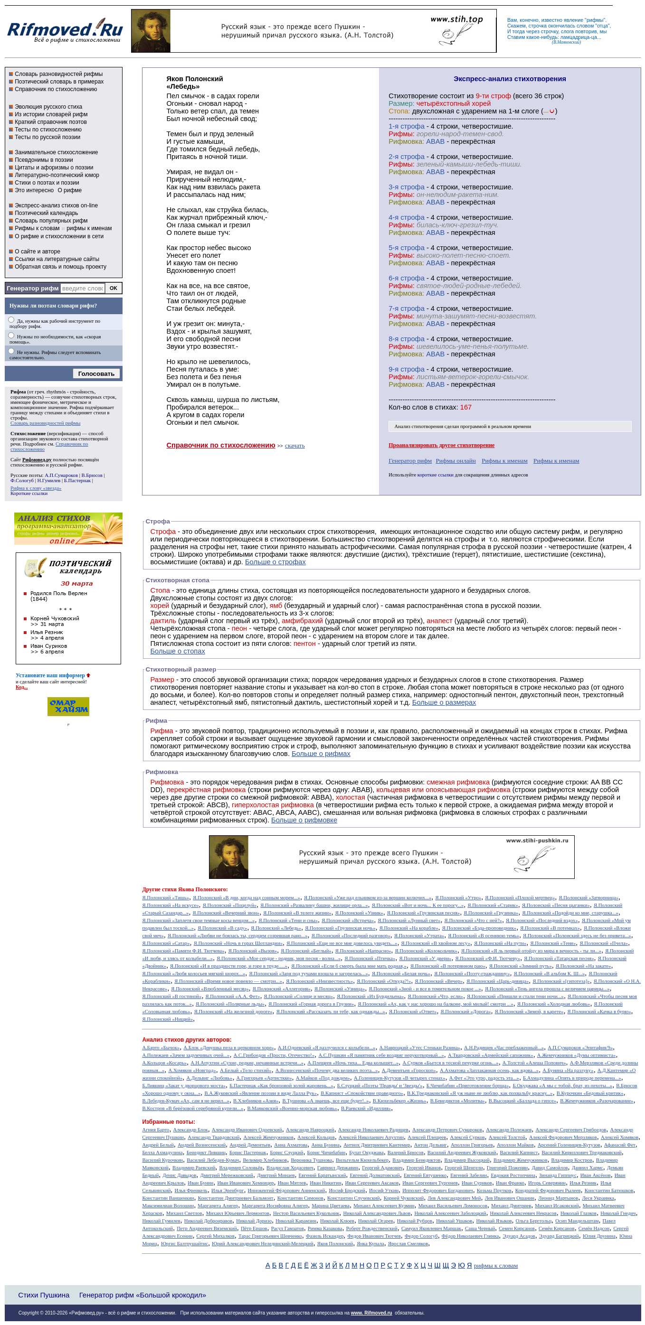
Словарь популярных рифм (51, 220)
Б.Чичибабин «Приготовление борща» (468, 1085)
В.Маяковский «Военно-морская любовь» (292, 1108)
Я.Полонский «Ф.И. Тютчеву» (488, 958)
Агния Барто (155, 1129)
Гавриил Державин (337, 1167)
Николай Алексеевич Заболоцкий (450, 1213)
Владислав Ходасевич (289, 1167)
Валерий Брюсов (406, 1152)
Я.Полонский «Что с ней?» (473, 920)
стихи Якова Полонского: (195, 889)
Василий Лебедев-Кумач (213, 1160)
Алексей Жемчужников (269, 1137)
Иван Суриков (477, 1182)
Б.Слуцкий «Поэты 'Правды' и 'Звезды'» (380, 1085)
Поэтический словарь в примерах (59, 81)
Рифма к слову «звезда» (35, 488)
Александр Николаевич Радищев (373, 1129)
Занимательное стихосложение (56, 152)
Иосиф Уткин (383, 1190)
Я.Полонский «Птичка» (369, 958)
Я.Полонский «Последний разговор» (351, 935)
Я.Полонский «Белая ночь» (401, 973)
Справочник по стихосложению (56, 89)
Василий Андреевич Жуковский (461, 1152)
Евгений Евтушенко (425, 1175)
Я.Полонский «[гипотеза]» (561, 981)
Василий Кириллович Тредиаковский (581, 1152)
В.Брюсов (91, 475)
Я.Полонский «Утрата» (419, 935)
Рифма (18, 391)
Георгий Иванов (424, 1167)
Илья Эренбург (227, 1190)
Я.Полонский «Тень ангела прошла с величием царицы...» (547, 988)
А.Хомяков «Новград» (192, 1070)
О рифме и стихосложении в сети (59, 236)
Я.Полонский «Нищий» (167, 1019)
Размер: (401, 103)
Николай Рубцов (414, 1220)
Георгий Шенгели (464, 1167)
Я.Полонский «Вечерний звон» (226, 912)
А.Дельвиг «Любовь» (209, 1078)
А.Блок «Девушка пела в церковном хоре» (228, 1047)
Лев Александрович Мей (454, 1198)
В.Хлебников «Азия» (255, 1100)
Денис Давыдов (179, 1175)
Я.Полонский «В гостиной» (171, 996)
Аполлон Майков (515, 1145)
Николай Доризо (254, 1220)
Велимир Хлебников (265, 1160)
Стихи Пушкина (43, 1295)
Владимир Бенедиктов (416, 1160)
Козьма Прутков (494, 1190)
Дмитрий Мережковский (226, 1175)
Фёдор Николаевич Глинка (470, 1236)
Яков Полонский (335, 1243)
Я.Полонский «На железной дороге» (233, 1011)
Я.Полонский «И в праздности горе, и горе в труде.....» (228, 966)
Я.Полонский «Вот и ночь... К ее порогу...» (418, 905)
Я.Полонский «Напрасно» (363, 950)
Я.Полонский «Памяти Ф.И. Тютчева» (183, 950)
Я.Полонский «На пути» (500, 943)
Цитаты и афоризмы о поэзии (54, 167)
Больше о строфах (275, 562)
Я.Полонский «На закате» (583, 966)
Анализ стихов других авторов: (186, 1039)
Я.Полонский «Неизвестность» (319, 981)
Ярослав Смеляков (408, 1243)
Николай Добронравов (208, 1220)
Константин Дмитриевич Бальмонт (236, 1198)
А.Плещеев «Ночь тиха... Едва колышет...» (352, 1062)
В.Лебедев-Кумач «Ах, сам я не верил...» (185, 1100)
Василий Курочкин (162, 1160)
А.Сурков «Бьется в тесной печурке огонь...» (450, 1062)
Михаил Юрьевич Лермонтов (237, 1213)
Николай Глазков (578, 1213)
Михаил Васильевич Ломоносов (452, 1205)
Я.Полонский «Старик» (492, 905)
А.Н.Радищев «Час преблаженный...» (504, 1047)
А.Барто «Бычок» (161, 1047)
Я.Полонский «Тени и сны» (288, 920)
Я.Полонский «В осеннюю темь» (483, 935)
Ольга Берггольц (533, 1220)
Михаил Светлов (184, 1213)
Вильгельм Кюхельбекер (362, 1160)
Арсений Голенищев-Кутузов (569, 1145)
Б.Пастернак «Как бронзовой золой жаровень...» (281, 1085)
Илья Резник (583, 1182)
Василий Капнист (519, 1152)
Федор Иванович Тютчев (373, 1236)
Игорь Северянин (547, 1182)
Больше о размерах (444, 702)
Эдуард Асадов (519, 1236)
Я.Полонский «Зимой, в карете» (529, 1011)
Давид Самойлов (549, 1167)
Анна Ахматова (290, 1145)
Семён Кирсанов (557, 1228)
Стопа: (399, 111)
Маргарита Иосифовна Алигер (275, 1205)
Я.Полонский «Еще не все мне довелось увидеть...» (341, 943)
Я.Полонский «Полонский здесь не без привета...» (577, 935)
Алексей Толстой (507, 1137)
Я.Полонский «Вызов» (252, 950)
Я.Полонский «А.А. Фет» (233, 996)
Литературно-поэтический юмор (57, 175)
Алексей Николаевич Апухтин (371, 1137)
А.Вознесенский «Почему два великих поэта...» (326, 1070)
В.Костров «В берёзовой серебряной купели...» (192, 1108)
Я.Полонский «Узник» (359, 912)
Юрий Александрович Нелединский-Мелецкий (262, 1243)
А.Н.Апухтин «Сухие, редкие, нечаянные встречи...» (247, 1062)
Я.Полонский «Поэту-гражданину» (472, 973)
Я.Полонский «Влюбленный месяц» (209, 988)
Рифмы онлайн (456, 460)
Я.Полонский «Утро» (459, 897)
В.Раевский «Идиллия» (366, 1108)
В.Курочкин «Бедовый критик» (590, 1093)
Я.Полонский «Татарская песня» (559, 958)
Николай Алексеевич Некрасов (523, 1213)
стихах (445, 407)
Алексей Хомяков (619, 1137)
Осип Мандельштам (576, 1220)
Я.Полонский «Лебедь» (276, 928)
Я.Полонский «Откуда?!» (384, 981)
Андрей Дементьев (249, 1145)
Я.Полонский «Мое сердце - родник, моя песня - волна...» (279, 958)
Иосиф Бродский (347, 1190)
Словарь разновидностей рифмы (59, 74)
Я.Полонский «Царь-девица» (497, 981)
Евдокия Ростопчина (513, 1175)
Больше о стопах (177, 651)
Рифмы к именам (505, 460)
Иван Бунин (200, 1182)
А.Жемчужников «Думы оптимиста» (576, 1055)
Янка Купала (370, 1243)
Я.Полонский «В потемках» (550, 928)
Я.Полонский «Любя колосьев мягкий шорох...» (193, 973)
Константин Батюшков (609, 1190)
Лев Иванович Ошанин (509, 1198)
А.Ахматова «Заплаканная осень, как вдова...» (489, 1070)
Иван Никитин (325, 1182)
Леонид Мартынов (558, 1198)
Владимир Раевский (193, 1167)
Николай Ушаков (454, 1220)
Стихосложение (28, 433)
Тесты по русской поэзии (47, 137)
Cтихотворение (413, 96)
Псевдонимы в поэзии (44, 160)
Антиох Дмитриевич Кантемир (376, 1145)
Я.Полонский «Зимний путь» (520, 966)
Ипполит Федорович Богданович (437, 1190)
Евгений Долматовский (375, 1175)
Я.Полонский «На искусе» (170, 905)
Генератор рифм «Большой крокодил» (142, 1295)
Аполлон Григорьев (472, 1145)
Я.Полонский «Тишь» (165, 897)
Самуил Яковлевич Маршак (431, 1228)
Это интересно (34, 190)
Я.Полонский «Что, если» (435, 996)
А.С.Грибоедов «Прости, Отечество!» (274, 1055)
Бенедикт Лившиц (206, 1152)
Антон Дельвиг (430, 1145)
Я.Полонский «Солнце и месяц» (298, 996)
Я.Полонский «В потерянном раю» (447, 966)
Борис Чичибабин (326, 1152)
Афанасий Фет (620, 1145)
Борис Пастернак (247, 1152)
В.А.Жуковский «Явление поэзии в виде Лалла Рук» (260, 1093)
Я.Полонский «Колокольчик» (426, 950)
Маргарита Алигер (218, 1205)
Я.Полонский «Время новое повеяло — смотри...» (228, 981)
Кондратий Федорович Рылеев (548, 1190)
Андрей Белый (157, 1145)
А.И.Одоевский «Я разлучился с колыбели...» (327, 1047)
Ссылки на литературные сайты (57, 259)
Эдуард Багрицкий (559, 1236)
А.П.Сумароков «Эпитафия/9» (580, 1047)
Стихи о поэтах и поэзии (47, 182)
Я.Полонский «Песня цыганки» (556, 905)
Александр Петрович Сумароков (447, 1129)
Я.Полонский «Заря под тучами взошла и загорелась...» (308, 973)
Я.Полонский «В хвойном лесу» (435, 943)
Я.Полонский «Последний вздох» (542, 920)
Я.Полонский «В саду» (222, 928)
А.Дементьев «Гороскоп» (409, 1070)
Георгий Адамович (382, 1167)
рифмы (595, 20)
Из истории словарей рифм (51, 114)
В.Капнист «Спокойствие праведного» (362, 1093)
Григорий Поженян (507, 1167)
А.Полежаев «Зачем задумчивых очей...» (185, 1055)
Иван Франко (510, 1182)
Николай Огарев (375, 1220)
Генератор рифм (32, 288)
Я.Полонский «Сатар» (166, 943)
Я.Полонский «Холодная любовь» (553, 1004)
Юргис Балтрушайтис (184, 1243)
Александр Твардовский (213, 1137)
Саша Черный (480, 1228)
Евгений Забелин (468, 1175)
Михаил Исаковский (557, 1205)
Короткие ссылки (28, 493)
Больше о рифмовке (304, 820)
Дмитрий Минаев (275, 1175)
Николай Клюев (337, 1220)
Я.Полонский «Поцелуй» (229, 905)
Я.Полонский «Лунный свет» (409, 920)
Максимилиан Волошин (168, 1205)
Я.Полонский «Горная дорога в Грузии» (311, 1004)
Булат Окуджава (366, 1152)
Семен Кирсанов (517, 1228)
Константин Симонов (300, 1198)
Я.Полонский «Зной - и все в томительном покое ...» (425, 988)
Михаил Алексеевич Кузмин (383, 1205)
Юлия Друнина (599, 1236)
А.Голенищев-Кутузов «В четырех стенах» (400, 1078)
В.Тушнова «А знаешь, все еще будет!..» (325, 1100)
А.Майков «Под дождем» (323, 1078)
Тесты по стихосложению (48, 129)
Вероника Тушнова (311, 1160)
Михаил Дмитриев (511, 1205)
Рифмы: (402, 134)
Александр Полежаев (508, 1129)
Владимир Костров (571, 1160)
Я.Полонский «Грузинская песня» (423, 912)
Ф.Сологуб (22, 480)
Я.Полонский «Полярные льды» (230, 1004)
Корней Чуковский (404, 1198)
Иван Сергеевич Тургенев (430, 1182)
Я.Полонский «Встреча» (348, 920)
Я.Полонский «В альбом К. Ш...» (549, 973)
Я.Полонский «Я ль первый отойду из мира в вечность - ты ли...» (531, 950)
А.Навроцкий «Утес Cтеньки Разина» (419, 1047)
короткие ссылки (435, 474)
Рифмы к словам (37, 228)
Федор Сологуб (421, 1236)
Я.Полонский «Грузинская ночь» (340, 928)
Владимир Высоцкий (466, 1160)
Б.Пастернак (77, 480)
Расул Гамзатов (287, 1228)
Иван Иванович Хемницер (245, 1182)
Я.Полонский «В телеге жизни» (297, 912)
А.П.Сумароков (61, 475)
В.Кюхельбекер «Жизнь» (400, 1100)
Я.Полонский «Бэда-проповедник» (479, 928)
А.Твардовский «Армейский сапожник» (490, 1055)
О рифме (69, 190)
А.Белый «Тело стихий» (246, 1070)
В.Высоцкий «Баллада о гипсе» (522, 1100)
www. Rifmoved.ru (371, 1313)
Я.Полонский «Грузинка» (491, 912)
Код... (22, 687)
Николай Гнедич (618, 1213)
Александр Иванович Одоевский (247, 1129)
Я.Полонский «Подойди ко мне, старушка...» (570, 912)
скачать (295, 445)
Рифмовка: (406, 141)
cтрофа (412, 126)
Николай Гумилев (161, 1220)
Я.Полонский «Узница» (339, 988)
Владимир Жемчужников (520, 1160)
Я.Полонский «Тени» (553, 943)
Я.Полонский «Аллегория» (282, 988)
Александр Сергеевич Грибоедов (570, 1129)
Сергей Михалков (216, 1236)
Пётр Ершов (254, 1228)
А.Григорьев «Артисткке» (264, 1078)
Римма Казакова (325, 1228)
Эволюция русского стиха (48, 106)
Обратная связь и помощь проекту (60, 266)
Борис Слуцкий (287, 1152)
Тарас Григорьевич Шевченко (270, 1236)
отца (602, 25)
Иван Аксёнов (595, 1175)
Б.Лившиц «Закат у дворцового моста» (184, 1085)
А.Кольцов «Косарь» (164, 1062)
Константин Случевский (353, 1198)
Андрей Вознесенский (202, 1145)
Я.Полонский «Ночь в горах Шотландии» (238, 943)
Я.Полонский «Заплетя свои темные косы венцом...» (198, 920)
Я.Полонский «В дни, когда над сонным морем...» (246, 897)
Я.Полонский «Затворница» (589, 897)
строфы (18, 417)
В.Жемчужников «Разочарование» (596, 1100)
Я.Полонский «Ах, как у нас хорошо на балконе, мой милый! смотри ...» (435, 1004)
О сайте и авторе (37, 251)
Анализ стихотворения (419, 426)
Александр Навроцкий (310, 1129)
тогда (518, 31)
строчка (538, 25)
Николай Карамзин (295, 1220)
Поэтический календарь (46, 213)
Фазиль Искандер (324, 1236)
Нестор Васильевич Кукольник (306, 1213)
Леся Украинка (598, 1198)
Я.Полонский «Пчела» (604, 943)
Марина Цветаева (331, 1205)
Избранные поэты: (168, 1122)
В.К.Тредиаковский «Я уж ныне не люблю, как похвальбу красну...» (480, 1093)
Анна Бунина (326, 1145)
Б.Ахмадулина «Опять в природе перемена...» (572, 1078)
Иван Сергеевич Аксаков (372, 1182)
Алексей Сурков (467, 1137)
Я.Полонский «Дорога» (466, 1011)
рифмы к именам (89, 228)
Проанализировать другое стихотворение (441, 445)
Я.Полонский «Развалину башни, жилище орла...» (314, 905)
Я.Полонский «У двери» (425, 958)
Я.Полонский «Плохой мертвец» (520, 897)
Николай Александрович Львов (376, 1213)
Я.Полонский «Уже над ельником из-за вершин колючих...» (367, 897)
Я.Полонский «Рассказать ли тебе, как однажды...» (330, 1011)
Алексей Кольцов (316, 1137)
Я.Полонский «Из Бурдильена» (370, 996)
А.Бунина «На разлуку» (567, 1070)
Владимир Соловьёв (241, 1167)
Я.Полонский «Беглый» (306, 950)
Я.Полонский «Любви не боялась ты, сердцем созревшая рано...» (238, 935)
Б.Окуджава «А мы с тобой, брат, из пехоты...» (562, 1085)
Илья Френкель (191, 1190)
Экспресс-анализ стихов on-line (56, 205)
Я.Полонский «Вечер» (439, 981)
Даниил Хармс (587, 1167)
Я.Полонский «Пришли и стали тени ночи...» (515, 996)
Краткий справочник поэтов (51, 122)
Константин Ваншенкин (168, 1198)
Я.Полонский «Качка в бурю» (599, 1011)
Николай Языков (494, 1220)
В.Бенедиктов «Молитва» (457, 1100)
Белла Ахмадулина (162, 1152)
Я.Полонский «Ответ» (412, 1011)
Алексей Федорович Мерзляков (563, 1137)
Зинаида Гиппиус (558, 1175)
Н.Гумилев (48, 480)
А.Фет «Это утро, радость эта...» (484, 1078)
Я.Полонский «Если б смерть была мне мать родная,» (348, 966)
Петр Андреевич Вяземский (207, 1228)
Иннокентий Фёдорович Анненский (286, 1190)
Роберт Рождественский (372, 1228)
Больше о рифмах (321, 753)
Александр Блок (190, 1129)
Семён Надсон (594, 1228)
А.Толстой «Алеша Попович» (534, 1062)
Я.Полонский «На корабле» (408, 928)
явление (573, 20)
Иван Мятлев (292, 1182)
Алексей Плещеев (427, 1137)
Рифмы (597, 738)
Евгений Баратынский (322, 1175)
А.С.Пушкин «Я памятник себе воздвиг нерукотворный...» (381, 1055)
